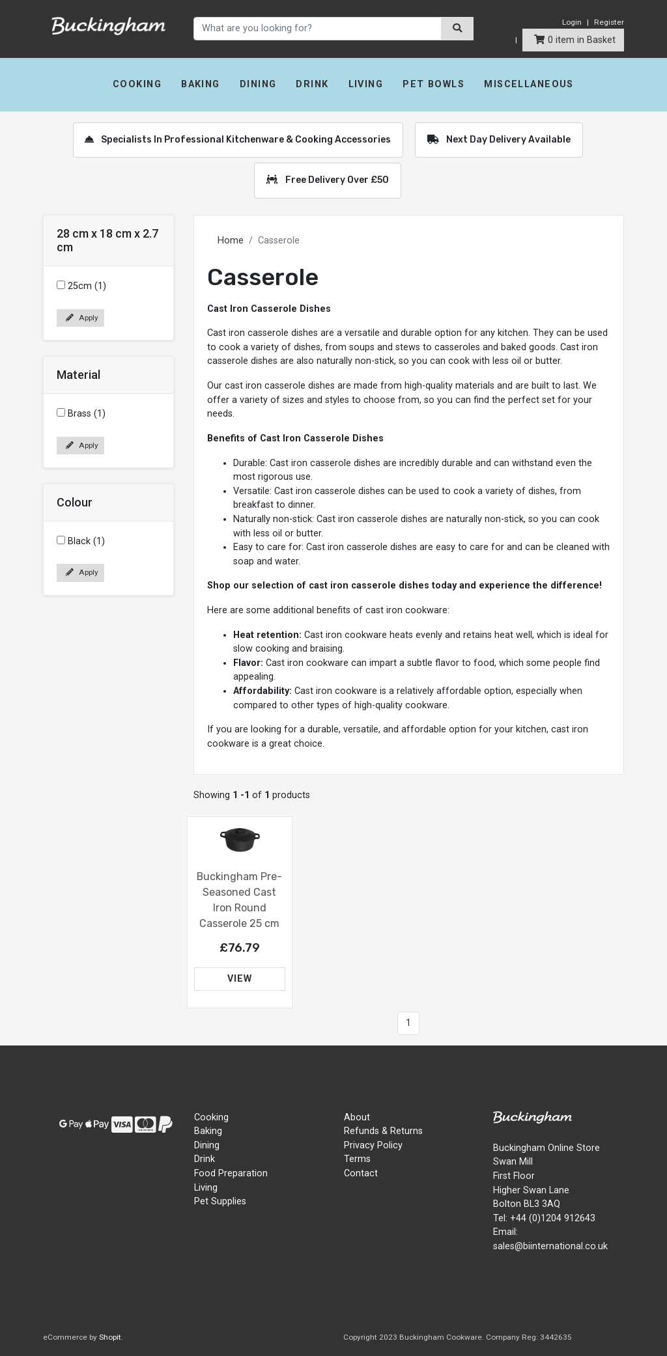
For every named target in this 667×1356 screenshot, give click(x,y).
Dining (258, 84)
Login (572, 22)
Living (366, 84)
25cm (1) (81, 286)
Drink (312, 84)
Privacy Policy (373, 1145)
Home (231, 240)
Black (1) (81, 541)
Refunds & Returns (383, 1131)
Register (609, 22)
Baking (200, 84)
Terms (357, 1159)
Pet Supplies (220, 1201)
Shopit (110, 1337)
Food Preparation (231, 1173)
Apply (82, 317)
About (357, 1117)
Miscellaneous (529, 84)
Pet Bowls (433, 84)
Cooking (137, 84)
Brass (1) (81, 413)
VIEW (239, 978)
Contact (361, 1173)
